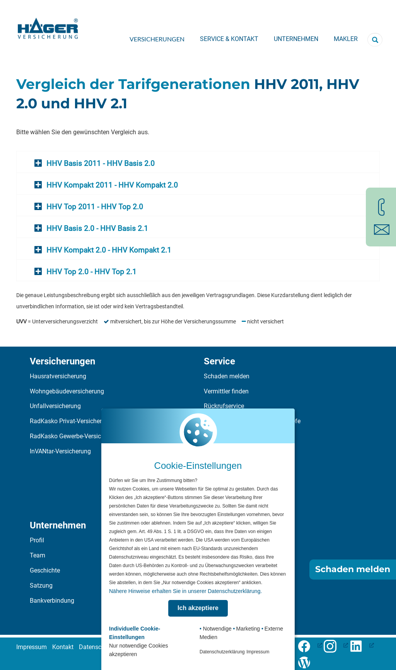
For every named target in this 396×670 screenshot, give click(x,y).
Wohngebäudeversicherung (67, 391)
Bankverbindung (52, 600)
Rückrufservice (224, 406)
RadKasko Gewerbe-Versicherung (75, 436)
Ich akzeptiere (198, 608)
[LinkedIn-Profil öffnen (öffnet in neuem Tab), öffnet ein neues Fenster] (362, 645)
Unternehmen (296, 39)
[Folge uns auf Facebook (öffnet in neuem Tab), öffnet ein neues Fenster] (310, 645)
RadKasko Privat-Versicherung (71, 421)
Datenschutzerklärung (222, 652)
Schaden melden (226, 376)
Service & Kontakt (229, 39)
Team (37, 555)
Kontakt (62, 647)
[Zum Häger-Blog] (307, 661)
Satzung (41, 585)
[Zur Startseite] (48, 26)
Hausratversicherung (58, 376)
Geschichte (45, 570)
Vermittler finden (226, 391)
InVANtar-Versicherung (60, 451)
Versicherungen (157, 39)
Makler (346, 39)
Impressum (31, 647)
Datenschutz (96, 647)
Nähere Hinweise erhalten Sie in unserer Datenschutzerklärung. (185, 591)
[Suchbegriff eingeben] (374, 39)
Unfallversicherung (55, 406)
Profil (37, 540)
